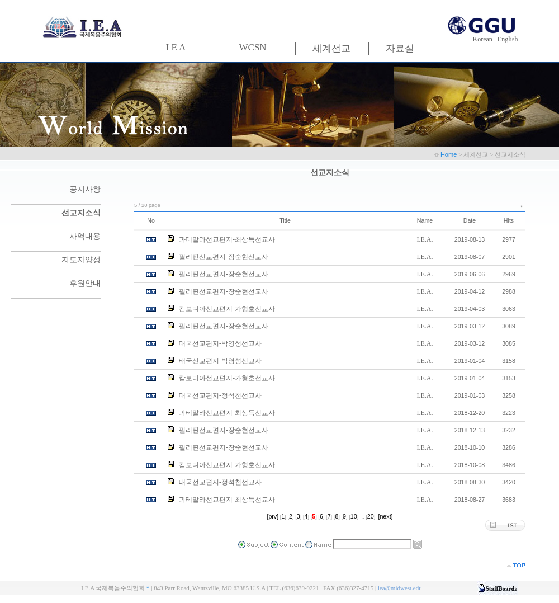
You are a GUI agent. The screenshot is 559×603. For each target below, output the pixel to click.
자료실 (400, 48)
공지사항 (85, 189)
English (508, 39)
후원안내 (85, 283)
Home (449, 154)
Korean (484, 39)
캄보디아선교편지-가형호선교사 (227, 309)
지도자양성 (81, 260)
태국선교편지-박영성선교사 (220, 343)
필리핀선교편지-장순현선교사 (223, 257)
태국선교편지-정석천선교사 (220, 395)
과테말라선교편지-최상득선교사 (227, 239)
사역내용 (85, 236)
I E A (176, 47)
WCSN (253, 47)
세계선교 (331, 48)
